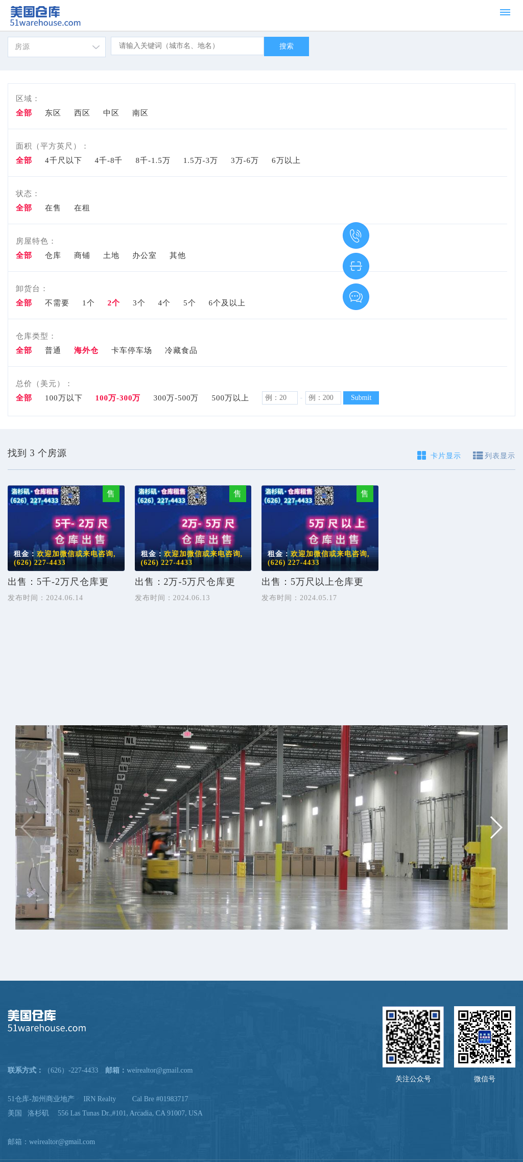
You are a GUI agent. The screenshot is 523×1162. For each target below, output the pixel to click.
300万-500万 (176, 398)
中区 (111, 113)
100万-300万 (118, 398)
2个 (114, 303)
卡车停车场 (131, 350)
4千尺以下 (63, 160)
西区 (82, 113)
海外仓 (86, 350)
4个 (164, 303)
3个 (139, 303)
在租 (82, 208)
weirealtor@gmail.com (62, 1142)
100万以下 (64, 398)
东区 (53, 113)
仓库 (53, 255)
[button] (496, 827)
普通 (53, 350)
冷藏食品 (181, 350)
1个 (88, 303)
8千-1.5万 (153, 160)
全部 (24, 113)
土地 (111, 255)
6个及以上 (227, 303)
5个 (189, 303)
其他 (178, 255)
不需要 (57, 303)
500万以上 (231, 398)
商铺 (82, 255)
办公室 (144, 255)
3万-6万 (245, 160)
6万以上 (286, 160)
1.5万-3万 (200, 160)
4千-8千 (109, 160)
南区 (140, 113)
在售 (53, 208)
